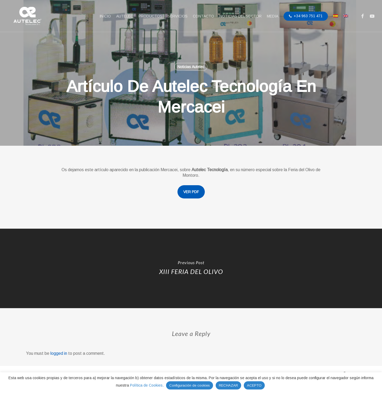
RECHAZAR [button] (228, 385)
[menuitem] (336, 16)
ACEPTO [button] (254, 385)
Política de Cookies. (147, 385)
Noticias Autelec (190, 67)
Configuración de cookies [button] (189, 385)
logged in (58, 353)
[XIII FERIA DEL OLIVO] (191, 268)
